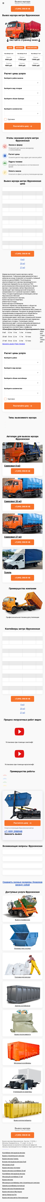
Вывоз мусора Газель (10, 1159)
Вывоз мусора (7, 1180)
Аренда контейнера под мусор (13, 1186)
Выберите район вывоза (13, 78)
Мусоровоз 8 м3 (8, 1165)
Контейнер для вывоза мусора (13, 1153)
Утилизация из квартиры (22, 1092)
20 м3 (22, 263)
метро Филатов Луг (9, 1195)
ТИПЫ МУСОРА (32, 47)
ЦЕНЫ (10, 47)
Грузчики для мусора (22, 977)
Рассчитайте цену (21, 126)
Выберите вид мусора (12, 368)
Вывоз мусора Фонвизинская (13, 1189)
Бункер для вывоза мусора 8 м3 (14, 1162)
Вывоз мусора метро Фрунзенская (15, 1198)
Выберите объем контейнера (15, 378)
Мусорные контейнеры (22, 1063)
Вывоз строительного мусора (13, 1156)
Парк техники (20, 344)
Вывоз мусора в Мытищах (12, 1192)
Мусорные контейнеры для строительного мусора (21, 1183)
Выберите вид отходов (13, 88)
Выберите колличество (13, 109)
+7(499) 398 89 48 (22, 9)
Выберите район (10, 358)
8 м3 (22, 259)
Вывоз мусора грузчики (11, 1168)
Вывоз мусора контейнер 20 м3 (14, 1171)
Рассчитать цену (21, 823)
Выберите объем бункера (14, 99)
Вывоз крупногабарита (22, 1120)
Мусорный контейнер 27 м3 (12, 1177)
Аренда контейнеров (22, 1006)
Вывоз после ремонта (22, 1034)
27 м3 (22, 268)
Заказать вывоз (8, 344)
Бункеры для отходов (22, 948)
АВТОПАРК (19, 47)
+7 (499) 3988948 (13, 831)
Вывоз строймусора (22, 920)
